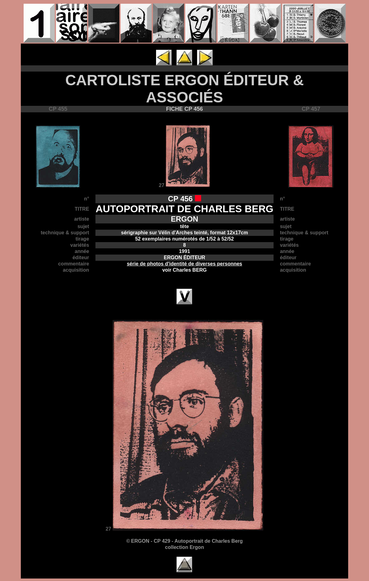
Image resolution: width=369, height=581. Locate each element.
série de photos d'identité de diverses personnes (184, 263)
